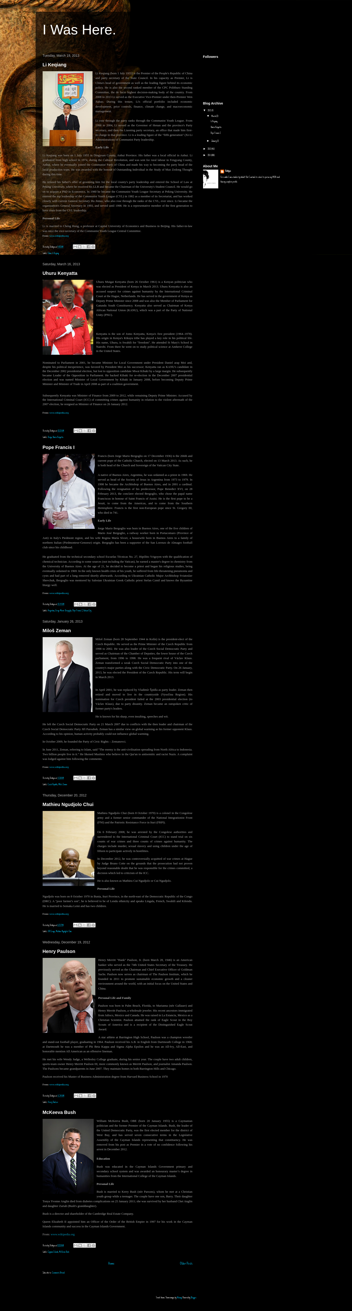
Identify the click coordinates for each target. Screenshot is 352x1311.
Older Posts (186, 1264)
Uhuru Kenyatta (60, 273)
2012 (209, 149)
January (214, 141)
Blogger (193, 1297)
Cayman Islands (53, 1252)
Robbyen (228, 171)
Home (111, 1264)
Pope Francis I (59, 447)
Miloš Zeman (57, 630)
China (49, 253)
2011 (209, 155)
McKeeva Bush (59, 1112)
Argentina (51, 610)
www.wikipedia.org (59, 412)
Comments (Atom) (58, 1272)
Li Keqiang (55, 64)
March (213, 116)
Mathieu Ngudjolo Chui (68, 804)
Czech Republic (53, 784)
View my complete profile (228, 181)
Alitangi (179, 1297)
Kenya (50, 437)
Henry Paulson (59, 951)
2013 (209, 110)
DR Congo (51, 931)
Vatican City (87, 610)
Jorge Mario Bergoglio (63, 610)
